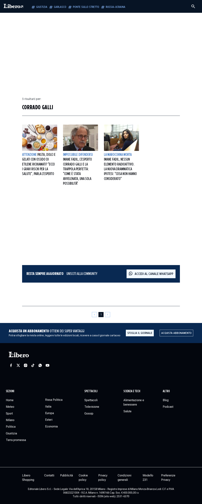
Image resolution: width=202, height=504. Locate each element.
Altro (166, 391)
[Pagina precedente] (94, 314)
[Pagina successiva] (107, 314)
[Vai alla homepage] (14, 6)
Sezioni (10, 391)
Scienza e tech (131, 391)
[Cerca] (193, 6)
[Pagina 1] (101, 314)
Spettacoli (91, 391)
